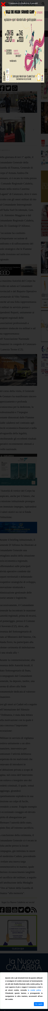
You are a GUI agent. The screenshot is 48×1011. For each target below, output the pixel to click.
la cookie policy (35, 990)
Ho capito (39, 1004)
